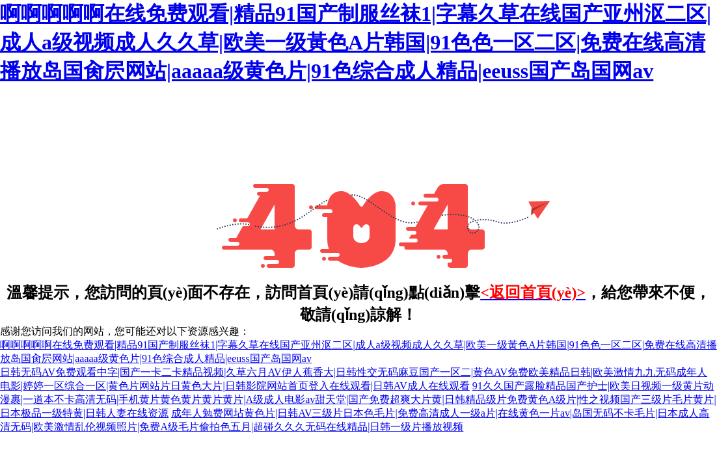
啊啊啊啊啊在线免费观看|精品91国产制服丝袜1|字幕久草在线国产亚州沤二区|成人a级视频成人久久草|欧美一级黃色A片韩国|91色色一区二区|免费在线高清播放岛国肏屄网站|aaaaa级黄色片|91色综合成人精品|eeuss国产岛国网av (355, 42)
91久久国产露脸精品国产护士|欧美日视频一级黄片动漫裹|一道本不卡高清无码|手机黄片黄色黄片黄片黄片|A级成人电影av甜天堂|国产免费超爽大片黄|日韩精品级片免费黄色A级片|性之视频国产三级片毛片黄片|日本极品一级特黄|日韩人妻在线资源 (358, 399)
